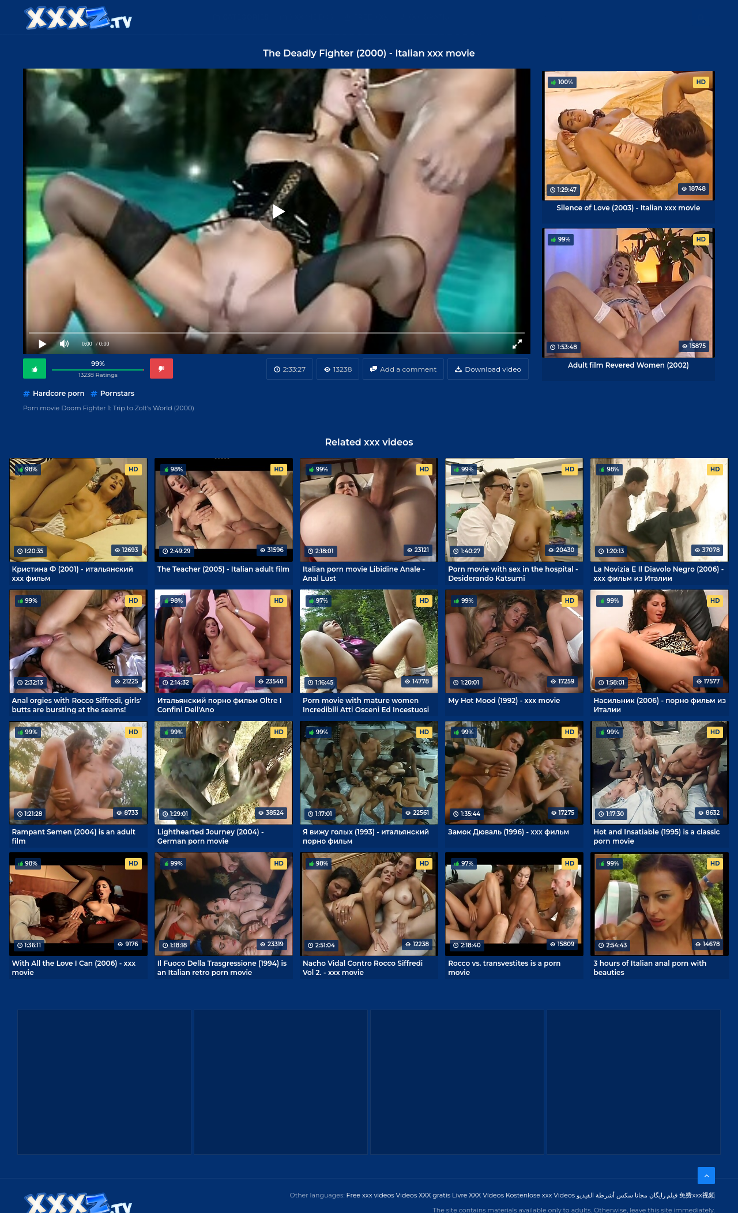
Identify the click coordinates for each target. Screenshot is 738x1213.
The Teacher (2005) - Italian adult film (223, 569)
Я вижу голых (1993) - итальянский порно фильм (366, 836)
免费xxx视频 (697, 1195)
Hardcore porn (59, 393)
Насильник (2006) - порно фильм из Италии (659, 704)
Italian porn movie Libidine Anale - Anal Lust (364, 573)
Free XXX (370, 17)
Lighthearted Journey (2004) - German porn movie (210, 836)
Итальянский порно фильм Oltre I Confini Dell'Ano (219, 704)
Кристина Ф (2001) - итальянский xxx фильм (72, 573)
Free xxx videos (370, 1195)
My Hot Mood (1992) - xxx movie (504, 700)
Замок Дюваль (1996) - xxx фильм (508, 831)
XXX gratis (428, 17)
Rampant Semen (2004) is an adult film (73, 836)
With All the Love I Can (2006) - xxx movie (74, 967)
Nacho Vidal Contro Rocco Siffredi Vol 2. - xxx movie (363, 967)
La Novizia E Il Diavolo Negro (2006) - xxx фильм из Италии (658, 573)
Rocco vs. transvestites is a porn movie (504, 967)
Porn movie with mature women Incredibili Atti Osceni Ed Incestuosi (366, 704)
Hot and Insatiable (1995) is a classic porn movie (656, 836)
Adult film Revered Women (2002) (628, 365)
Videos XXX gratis (423, 1195)
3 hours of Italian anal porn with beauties (649, 967)
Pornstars (117, 393)
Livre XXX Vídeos (478, 1195)
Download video (493, 369)
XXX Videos (311, 17)
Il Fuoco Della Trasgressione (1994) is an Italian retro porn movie (222, 967)
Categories (246, 17)
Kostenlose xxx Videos (540, 1195)
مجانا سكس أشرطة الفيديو (612, 1195)
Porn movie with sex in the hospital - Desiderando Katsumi (513, 573)
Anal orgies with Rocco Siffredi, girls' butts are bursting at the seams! (76, 704)
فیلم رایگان (663, 1195)
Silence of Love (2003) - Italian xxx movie (629, 207)
